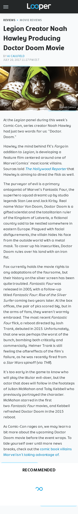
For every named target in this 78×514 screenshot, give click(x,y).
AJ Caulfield (16, 56)
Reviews (9, 20)
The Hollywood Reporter (45, 168)
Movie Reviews (31, 20)
